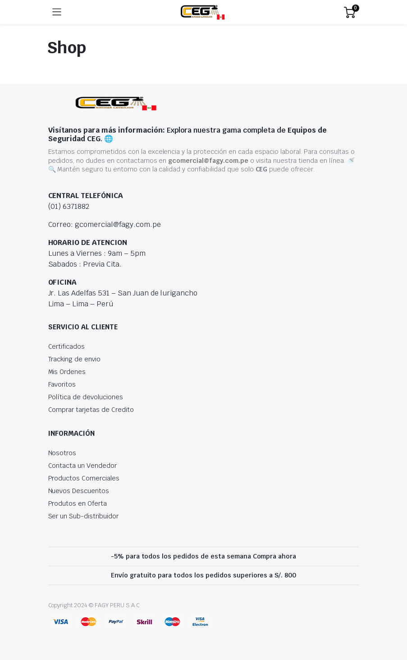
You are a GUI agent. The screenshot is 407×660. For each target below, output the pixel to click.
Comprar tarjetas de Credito (91, 410)
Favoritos (62, 384)
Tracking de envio (74, 359)
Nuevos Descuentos (79, 491)
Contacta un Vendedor (82, 466)
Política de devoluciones (85, 397)
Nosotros (62, 453)
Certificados (66, 346)
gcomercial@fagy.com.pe (208, 161)
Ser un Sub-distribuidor (83, 516)
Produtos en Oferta (77, 503)
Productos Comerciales (83, 478)
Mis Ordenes (67, 372)
